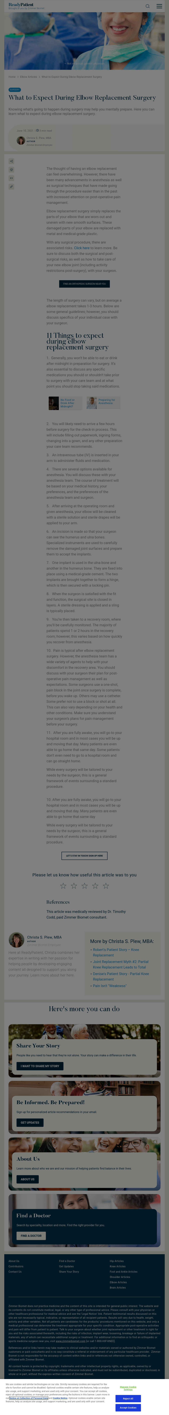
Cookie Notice (60, 1404)
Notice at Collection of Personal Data (29, 1404)
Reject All (128, 1404)
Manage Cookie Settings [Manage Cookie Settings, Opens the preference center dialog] (128, 1394)
